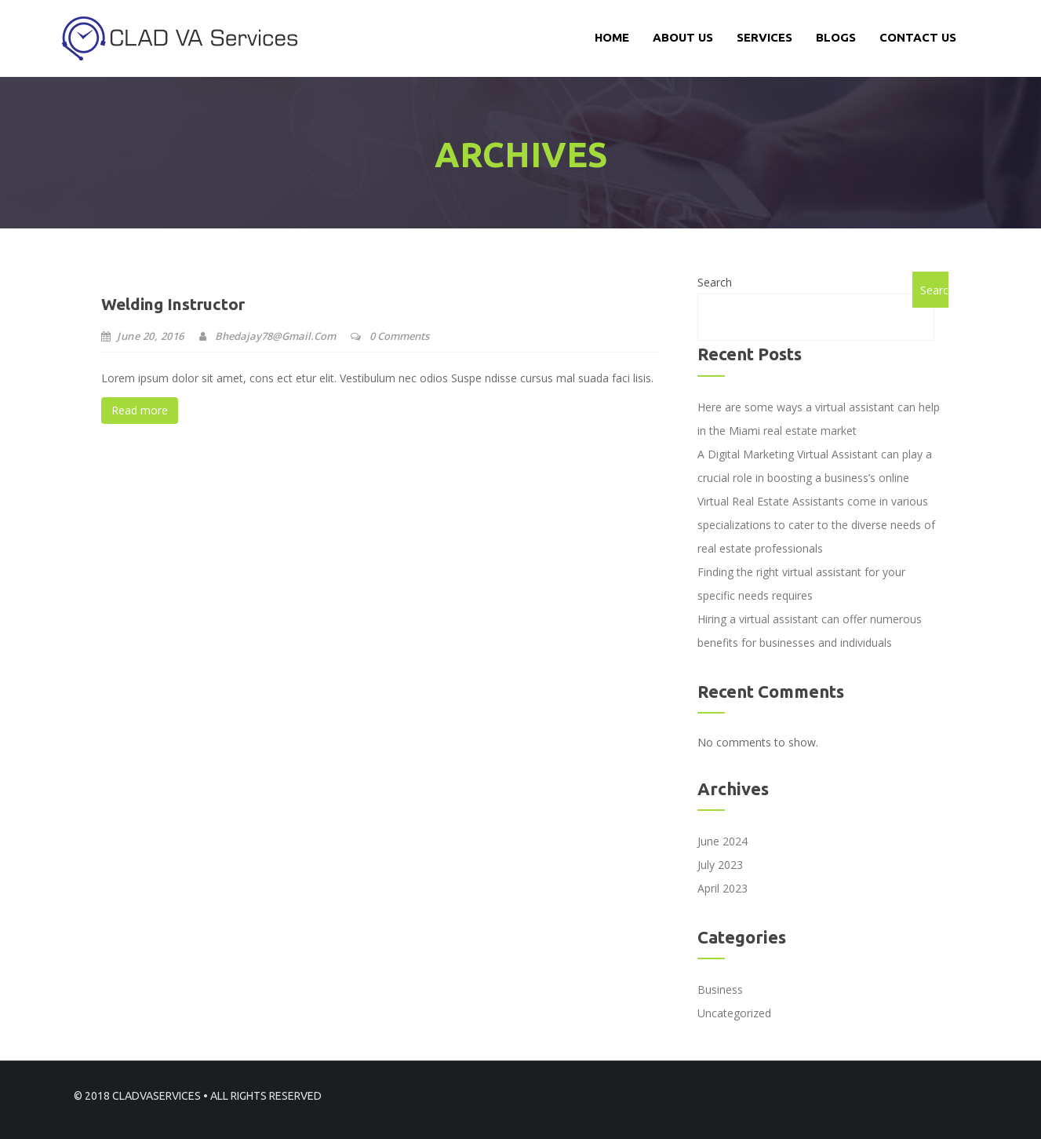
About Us (683, 37)
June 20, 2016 (142, 335)
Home (612, 37)
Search (714, 282)
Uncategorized (734, 1013)
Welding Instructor (173, 303)
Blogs (836, 37)
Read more (139, 410)
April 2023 (722, 888)
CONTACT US (917, 37)
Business (720, 989)
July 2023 (720, 864)
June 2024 (722, 841)
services (764, 37)
